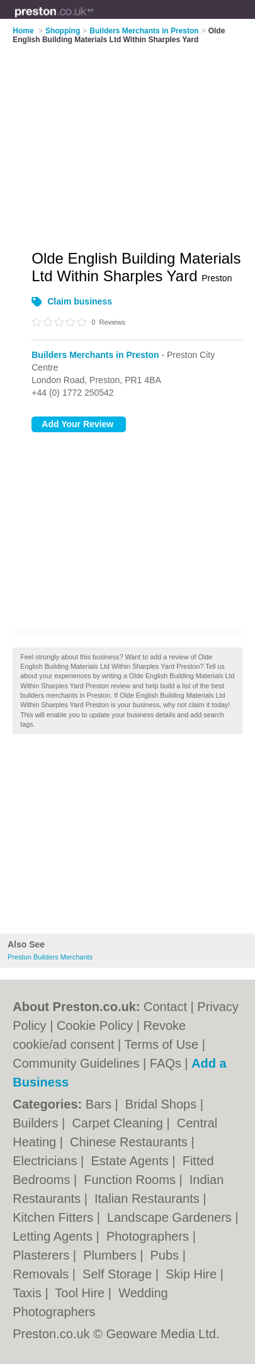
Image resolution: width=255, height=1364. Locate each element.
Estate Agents (131, 1161)
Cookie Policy (95, 1025)
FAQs (165, 1063)
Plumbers (111, 1255)
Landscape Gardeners (171, 1217)
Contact (165, 1007)
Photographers (149, 1236)
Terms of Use (161, 1044)
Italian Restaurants (148, 1198)
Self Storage (119, 1274)
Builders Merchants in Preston (95, 355)
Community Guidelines (76, 1063)
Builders (37, 1123)
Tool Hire (81, 1293)
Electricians (47, 1161)
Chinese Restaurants (130, 1142)
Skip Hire (193, 1274)
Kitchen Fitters (54, 1217)
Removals (42, 1274)
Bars (100, 1104)
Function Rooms (131, 1180)
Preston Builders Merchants (50, 957)
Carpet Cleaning (119, 1123)
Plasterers (43, 1255)
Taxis (29, 1293)
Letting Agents (54, 1236)
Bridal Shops (162, 1104)
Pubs (166, 1255)
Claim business (79, 301)
